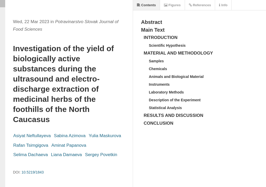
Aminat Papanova (68, 145)
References (200, 5)
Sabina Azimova (70, 135)
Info (223, 5)
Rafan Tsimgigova (30, 145)
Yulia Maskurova (105, 135)
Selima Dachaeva (30, 154)
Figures (172, 5)
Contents (146, 5)
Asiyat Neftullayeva (32, 135)
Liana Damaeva (66, 154)
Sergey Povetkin (101, 154)
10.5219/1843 (33, 172)
